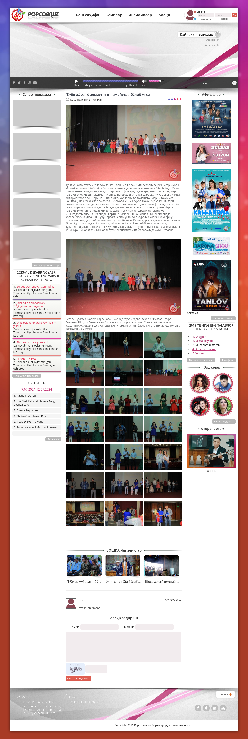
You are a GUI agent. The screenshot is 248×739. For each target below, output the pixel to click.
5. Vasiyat (198, 353)
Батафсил (228, 360)
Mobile (134, 85)
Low (120, 85)
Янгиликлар (140, 15)
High (126, 85)
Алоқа (164, 15)
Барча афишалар (223, 318)
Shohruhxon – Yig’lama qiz (33, 342)
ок (234, 15)
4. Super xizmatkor (204, 349)
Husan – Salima (26, 359)
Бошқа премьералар (46, 265)
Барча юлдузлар (224, 421)
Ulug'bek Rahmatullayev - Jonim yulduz (34, 324)
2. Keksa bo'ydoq (203, 341)
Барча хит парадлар (201, 360)
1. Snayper (199, 337)
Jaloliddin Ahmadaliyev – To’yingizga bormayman (30, 304)
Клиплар (114, 15)
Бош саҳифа (87, 15)
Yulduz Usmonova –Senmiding (36, 286)
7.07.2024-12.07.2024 (36, 389)
